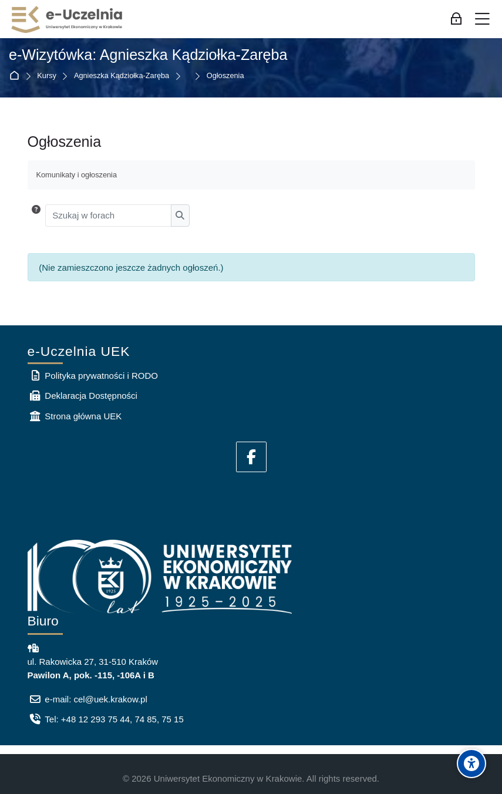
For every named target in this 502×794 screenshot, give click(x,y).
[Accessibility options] (471, 763)
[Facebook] (251, 457)
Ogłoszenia (225, 76)
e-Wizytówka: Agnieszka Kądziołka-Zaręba (148, 54)
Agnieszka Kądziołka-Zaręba (121, 76)
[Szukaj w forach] (108, 215)
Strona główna (17, 76)
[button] (36, 215)
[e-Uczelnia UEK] (67, 19)
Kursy (46, 76)
